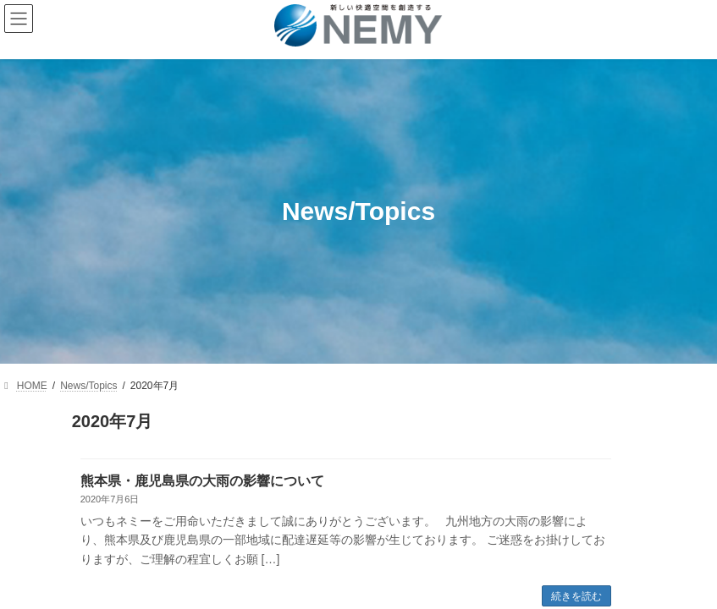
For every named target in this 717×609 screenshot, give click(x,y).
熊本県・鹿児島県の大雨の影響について (202, 481)
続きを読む (576, 596)
